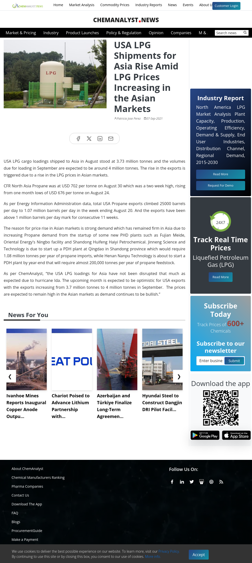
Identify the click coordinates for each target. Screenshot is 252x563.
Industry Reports (148, 4)
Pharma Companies (27, 486)
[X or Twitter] (191, 481)
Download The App (27, 504)
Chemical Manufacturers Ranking (38, 477)
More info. (153, 556)
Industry (51, 32)
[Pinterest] (211, 481)
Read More (220, 277)
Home (58, 4)
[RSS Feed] (221, 481)
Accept (199, 554)
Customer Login (226, 5)
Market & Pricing (21, 32)
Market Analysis (81, 4)
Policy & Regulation (123, 32)
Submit (234, 360)
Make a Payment (25, 539)
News (172, 4)
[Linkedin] (181, 481)
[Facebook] (172, 481)
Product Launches (82, 32)
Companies (181, 32)
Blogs (16, 521)
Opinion (156, 32)
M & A (204, 32)
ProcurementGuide (27, 530)
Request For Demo (221, 185)
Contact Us (20, 495)
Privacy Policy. (169, 551)
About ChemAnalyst (27, 468)
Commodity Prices (114, 4)
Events (188, 4)
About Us (209, 5)
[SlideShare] (201, 481)
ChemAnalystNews (126, 20)
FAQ (15, 513)
